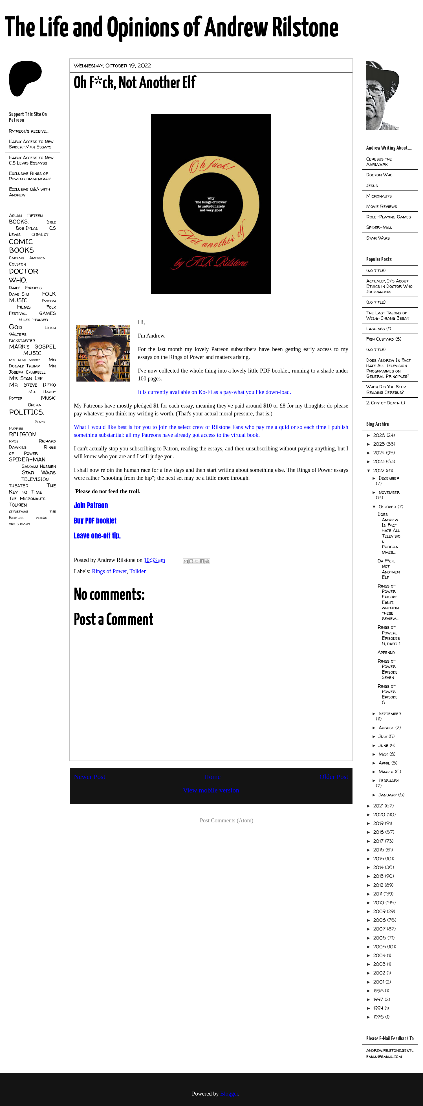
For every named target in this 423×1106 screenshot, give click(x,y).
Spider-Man (379, 227)
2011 (378, 894)
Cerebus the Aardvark (379, 161)
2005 (380, 946)
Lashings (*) (378, 328)
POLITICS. (26, 412)
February (389, 780)
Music (48, 397)
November (389, 492)
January (388, 795)
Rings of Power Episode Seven (388, 669)
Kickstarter (22, 340)
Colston (17, 264)
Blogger (229, 1093)
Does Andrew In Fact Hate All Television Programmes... (389, 533)
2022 (379, 470)
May (384, 754)
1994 (379, 1008)
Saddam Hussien (39, 466)
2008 (380, 920)
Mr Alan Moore (24, 360)
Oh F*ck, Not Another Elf (389, 569)
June (384, 745)
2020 (380, 814)
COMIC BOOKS (21, 245)
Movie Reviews (381, 206)
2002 (380, 973)
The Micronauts (27, 498)
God (15, 327)
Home (212, 776)
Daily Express (25, 287)
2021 (379, 806)
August (387, 727)
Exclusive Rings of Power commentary (30, 176)
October (388, 506)
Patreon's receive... (29, 131)
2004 (380, 955)
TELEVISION (35, 479)
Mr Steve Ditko (32, 384)
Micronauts (379, 196)
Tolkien (138, 571)
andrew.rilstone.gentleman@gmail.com (389, 1053)
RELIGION (22, 434)
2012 (379, 885)
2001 (379, 982)
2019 (379, 823)
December (389, 478)
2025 (379, 444)
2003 (380, 964)
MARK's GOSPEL (32, 346)
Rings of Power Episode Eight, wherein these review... (388, 602)
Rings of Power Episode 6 (388, 694)
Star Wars (39, 472)
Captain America (27, 258)
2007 (380, 929)
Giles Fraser (33, 319)
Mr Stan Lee (26, 378)
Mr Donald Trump (32, 362)
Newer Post (89, 776)
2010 (379, 902)
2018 (379, 832)
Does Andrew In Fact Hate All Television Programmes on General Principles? (388, 368)
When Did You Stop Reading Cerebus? (386, 389)
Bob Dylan (27, 228)
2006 (380, 938)
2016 (379, 850)
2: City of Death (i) (385, 403)
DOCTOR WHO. (23, 275)
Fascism (49, 301)
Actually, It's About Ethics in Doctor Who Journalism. (389, 286)
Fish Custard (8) (383, 339)
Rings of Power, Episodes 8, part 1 (389, 635)
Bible (51, 222)
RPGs (13, 441)
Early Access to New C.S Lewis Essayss (31, 160)
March (387, 771)
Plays (40, 421)
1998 (379, 990)
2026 (380, 435)
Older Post (334, 776)
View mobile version (211, 790)
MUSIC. (32, 353)
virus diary (19, 524)
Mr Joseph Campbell (32, 369)
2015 (379, 858)
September (390, 713)
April (385, 763)
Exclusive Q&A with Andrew (29, 192)
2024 (379, 453)
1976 (379, 1017)
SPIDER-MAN (27, 459)
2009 (380, 911)
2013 (379, 876)
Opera (34, 405)
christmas (18, 511)
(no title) (375, 270)
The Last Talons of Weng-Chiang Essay (387, 315)
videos (41, 517)
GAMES (47, 313)
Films (24, 306)
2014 (379, 867)
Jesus (372, 185)
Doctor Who (379, 175)
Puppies (16, 428)
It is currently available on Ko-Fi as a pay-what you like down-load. (215, 392)
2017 (379, 841)
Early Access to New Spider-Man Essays (31, 144)
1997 (379, 999)
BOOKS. (18, 221)
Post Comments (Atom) (226, 820)
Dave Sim (19, 294)
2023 (379, 461)
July (384, 736)
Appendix (386, 652)
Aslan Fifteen (26, 215)
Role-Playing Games (388, 217)
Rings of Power (109, 571)
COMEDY (40, 234)
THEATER (18, 486)
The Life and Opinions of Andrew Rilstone (172, 29)
